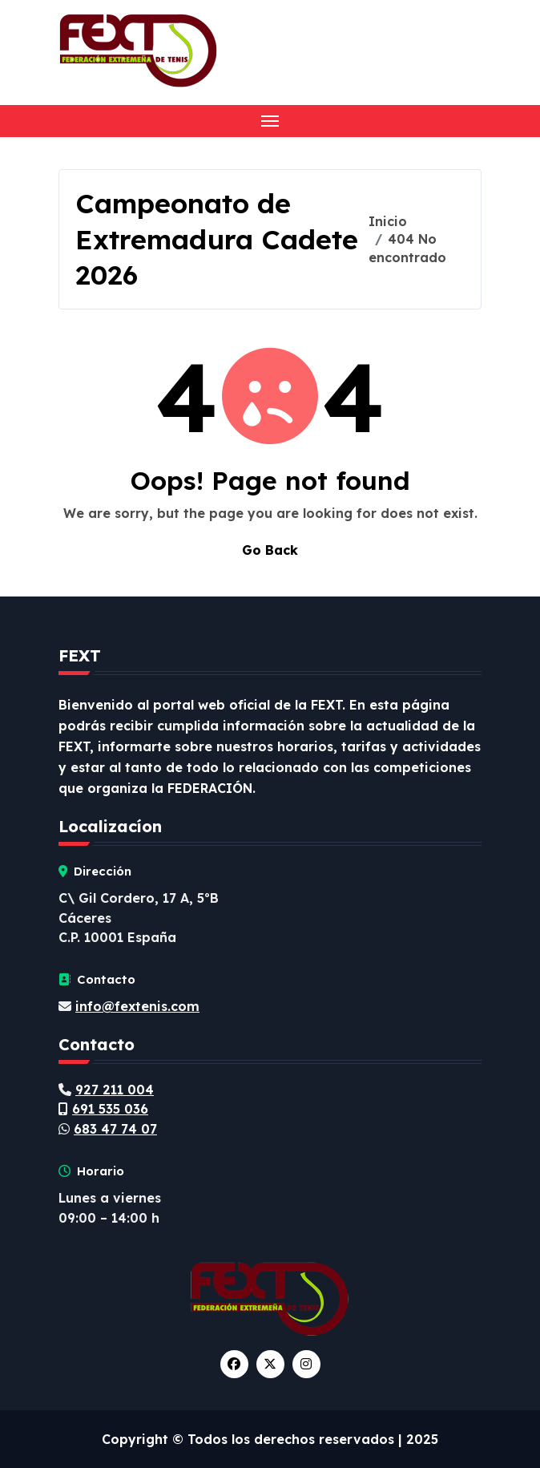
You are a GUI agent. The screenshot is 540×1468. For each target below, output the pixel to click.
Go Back (270, 550)
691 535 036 (110, 1109)
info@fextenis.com (137, 1006)
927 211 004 (114, 1090)
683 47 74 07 (115, 1129)
